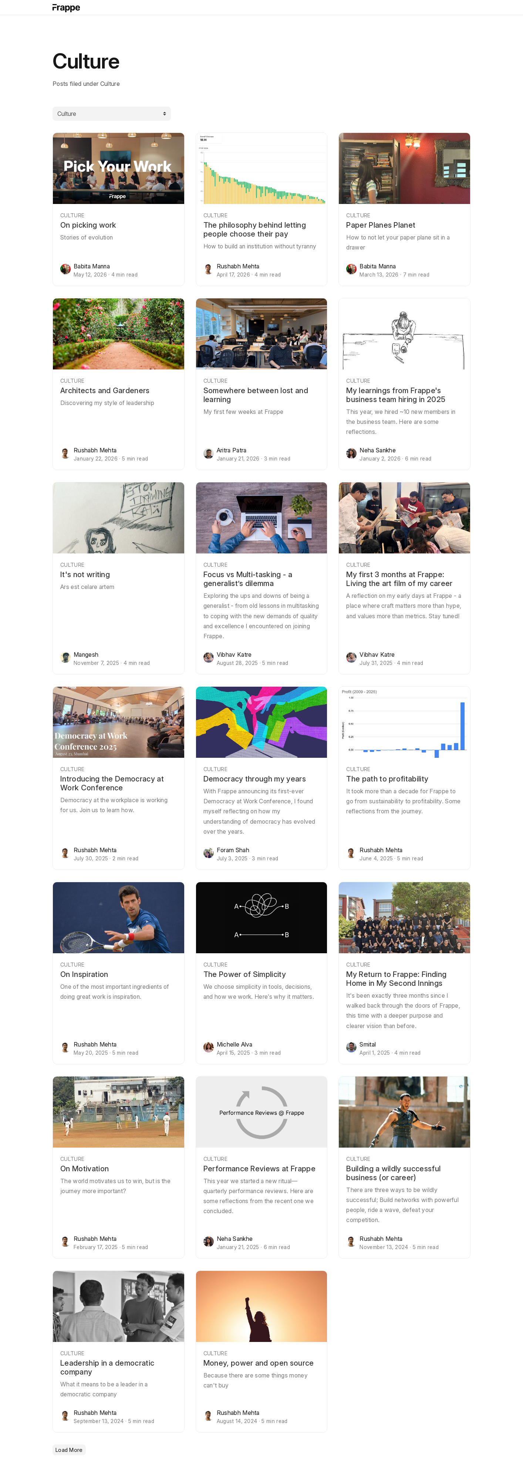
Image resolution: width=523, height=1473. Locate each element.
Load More (69, 1450)
